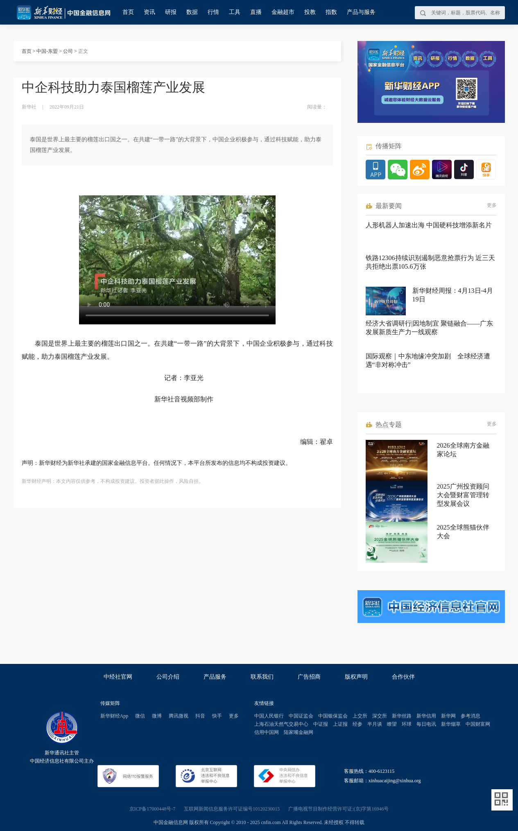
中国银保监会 (333, 716)
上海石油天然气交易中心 (281, 724)
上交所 (360, 716)
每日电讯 (426, 724)
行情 (213, 12)
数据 (192, 12)
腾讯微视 (178, 716)
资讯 (149, 12)
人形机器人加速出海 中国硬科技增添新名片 (429, 225)
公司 (68, 51)
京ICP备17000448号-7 (152, 809)
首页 (128, 12)
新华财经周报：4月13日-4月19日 (452, 295)
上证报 (340, 724)
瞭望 (392, 724)
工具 (234, 12)
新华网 (448, 716)
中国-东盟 (47, 51)
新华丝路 (402, 716)
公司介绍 (167, 677)
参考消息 (470, 716)
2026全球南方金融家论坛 (463, 449)
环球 (407, 724)
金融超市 (282, 12)
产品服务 (215, 677)
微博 (157, 716)
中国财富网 (478, 724)
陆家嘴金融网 (298, 732)
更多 (492, 205)
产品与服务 (361, 12)
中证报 (320, 724)
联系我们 (262, 677)
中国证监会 (301, 716)
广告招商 (309, 677)
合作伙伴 (403, 677)
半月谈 (374, 724)
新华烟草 (451, 724)
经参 (357, 724)
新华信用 (426, 716)
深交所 (379, 716)
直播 (256, 12)
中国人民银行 (269, 716)
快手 (217, 716)
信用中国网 (266, 732)
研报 (170, 12)
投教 (310, 12)
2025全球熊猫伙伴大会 (463, 531)
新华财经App (114, 716)
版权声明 (356, 677)
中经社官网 (118, 677)
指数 (331, 12)
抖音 (200, 716)
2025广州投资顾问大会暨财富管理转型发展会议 (463, 495)
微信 (140, 716)
